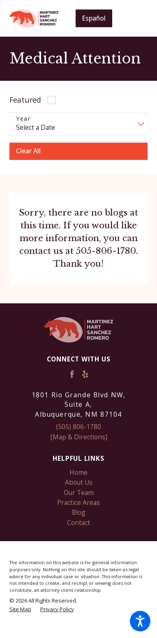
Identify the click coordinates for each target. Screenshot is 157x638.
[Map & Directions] (78, 436)
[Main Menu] (136, 18)
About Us (78, 482)
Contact (78, 522)
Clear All (28, 150)
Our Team (79, 492)
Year (23, 118)
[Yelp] (85, 374)
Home (78, 472)
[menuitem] (78, 472)
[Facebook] (72, 374)
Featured (25, 100)
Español (94, 18)
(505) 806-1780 (78, 426)
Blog (78, 512)
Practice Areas (78, 502)
